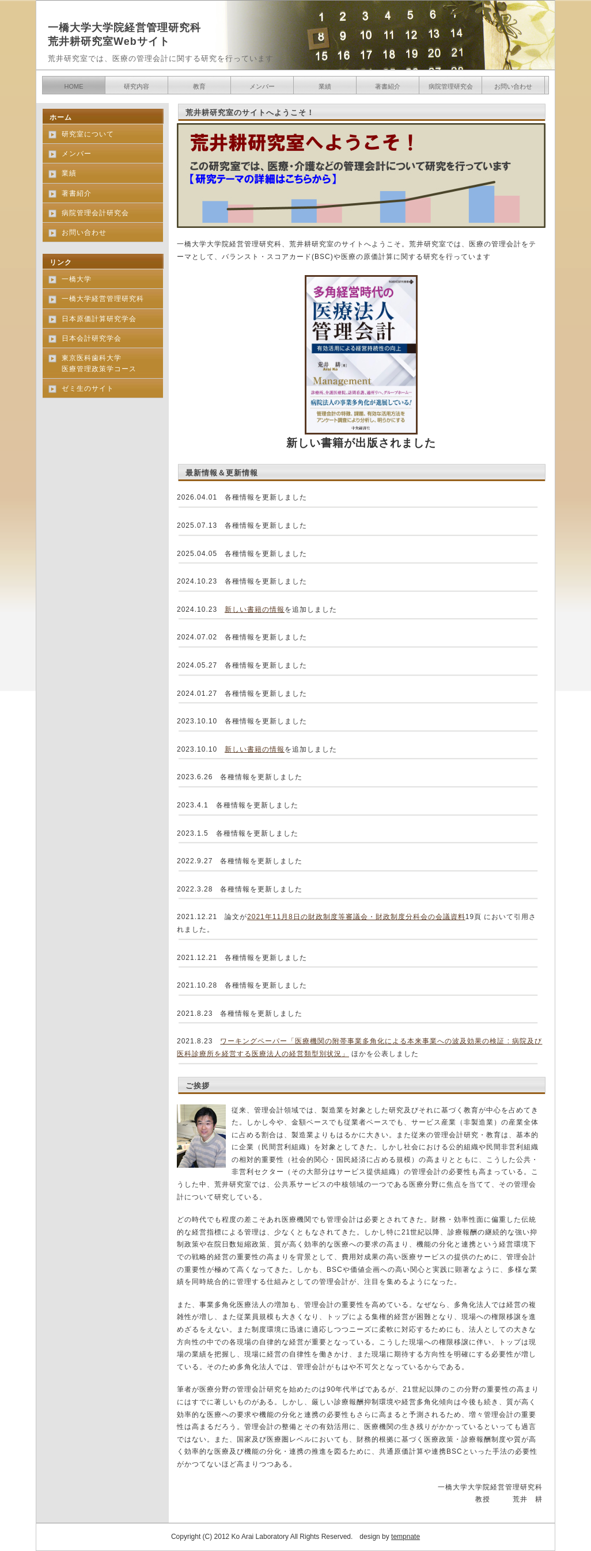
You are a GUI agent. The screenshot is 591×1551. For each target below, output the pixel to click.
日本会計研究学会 (92, 338)
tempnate (405, 1537)
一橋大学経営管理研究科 (103, 299)
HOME (74, 86)
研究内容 (136, 86)
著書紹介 (387, 86)
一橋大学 (77, 279)
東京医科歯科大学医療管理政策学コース (99, 363)
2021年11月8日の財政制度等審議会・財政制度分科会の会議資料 (356, 917)
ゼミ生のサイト (88, 388)
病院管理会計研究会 (95, 213)
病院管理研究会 (451, 86)
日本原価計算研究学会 (99, 319)
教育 (199, 86)
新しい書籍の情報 (255, 609)
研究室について (88, 134)
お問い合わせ (513, 86)
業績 (325, 86)
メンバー (262, 86)
